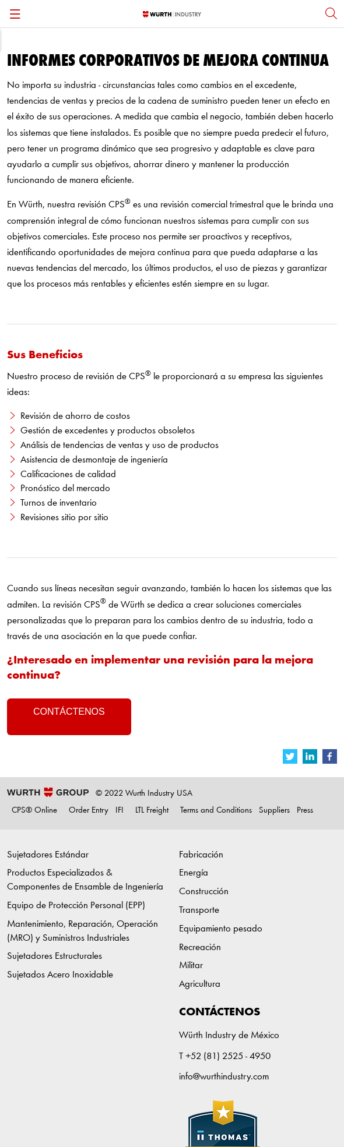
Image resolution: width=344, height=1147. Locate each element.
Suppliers (274, 810)
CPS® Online (34, 810)
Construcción (204, 892)
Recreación (200, 947)
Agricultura (199, 984)
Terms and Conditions (216, 810)
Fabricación (201, 855)
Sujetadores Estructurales (54, 956)
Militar (191, 965)
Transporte (199, 910)
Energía (193, 873)
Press (305, 810)
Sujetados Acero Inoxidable (60, 975)
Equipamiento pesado (220, 929)
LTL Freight (152, 810)
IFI (119, 810)
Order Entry (88, 810)
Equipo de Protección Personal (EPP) (76, 905)
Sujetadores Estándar (48, 855)
